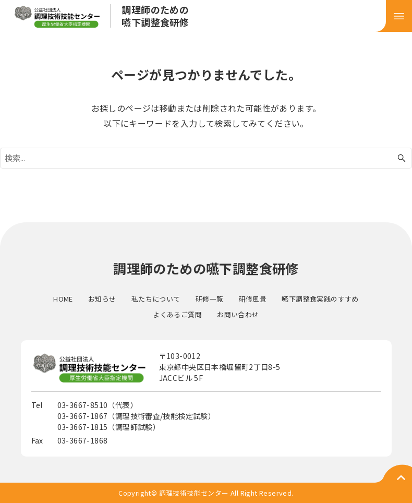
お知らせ (102, 299)
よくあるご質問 (177, 314)
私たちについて (155, 299)
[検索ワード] (206, 158)
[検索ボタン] (401, 158)
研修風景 (253, 299)
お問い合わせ (238, 314)
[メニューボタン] (399, 16)
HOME (63, 299)
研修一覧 (210, 299)
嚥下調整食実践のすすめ (320, 299)
